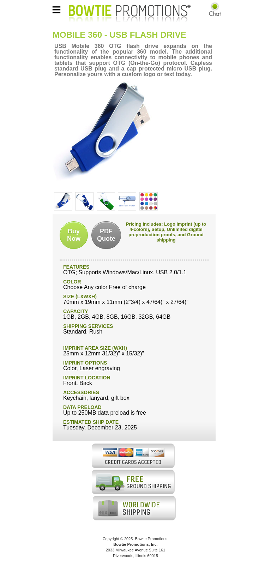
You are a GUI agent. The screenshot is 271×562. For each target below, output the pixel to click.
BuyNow (73, 235)
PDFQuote (106, 235)
